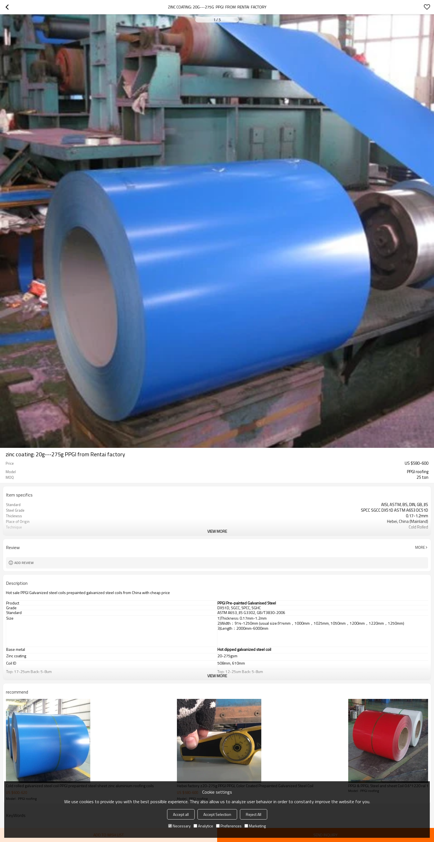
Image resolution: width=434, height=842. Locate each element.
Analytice (203, 826)
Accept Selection (217, 814)
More (420, 547)
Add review (24, 562)
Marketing (255, 826)
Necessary (179, 826)
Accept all (181, 814)
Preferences (229, 826)
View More (217, 531)
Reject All (253, 814)
